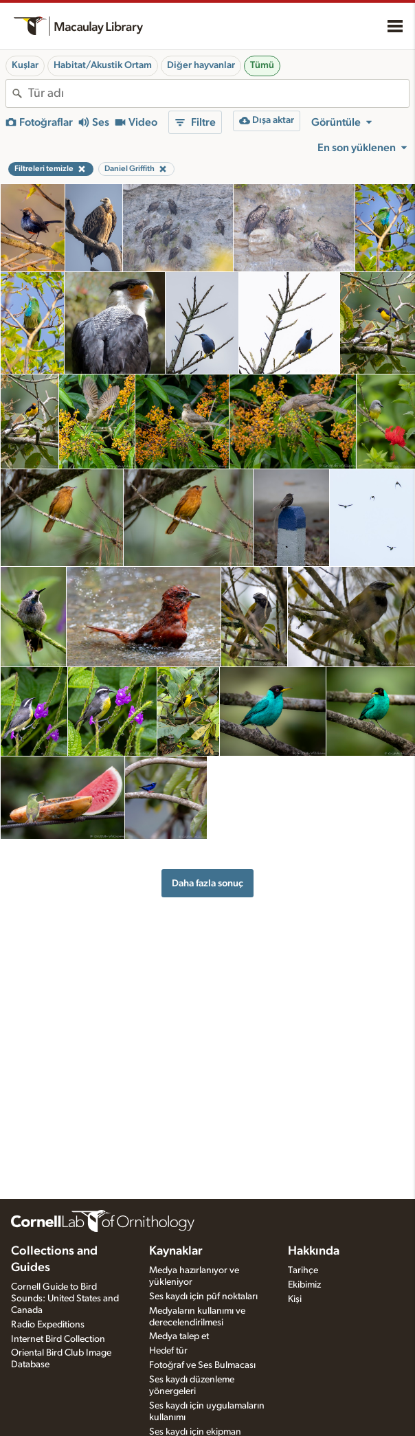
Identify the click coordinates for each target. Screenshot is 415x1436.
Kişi (295, 1299)
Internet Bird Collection (58, 1339)
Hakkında (313, 1251)
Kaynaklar (176, 1251)
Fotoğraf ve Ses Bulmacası (202, 1365)
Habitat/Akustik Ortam (103, 65)
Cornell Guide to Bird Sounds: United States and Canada (65, 1298)
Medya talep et (179, 1336)
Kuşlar (25, 65)
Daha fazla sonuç (207, 883)
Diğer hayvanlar (201, 65)
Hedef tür (168, 1351)
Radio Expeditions (48, 1325)
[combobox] (218, 93)
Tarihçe (303, 1270)
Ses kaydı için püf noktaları (203, 1296)
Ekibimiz (304, 1285)
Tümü (262, 65)
